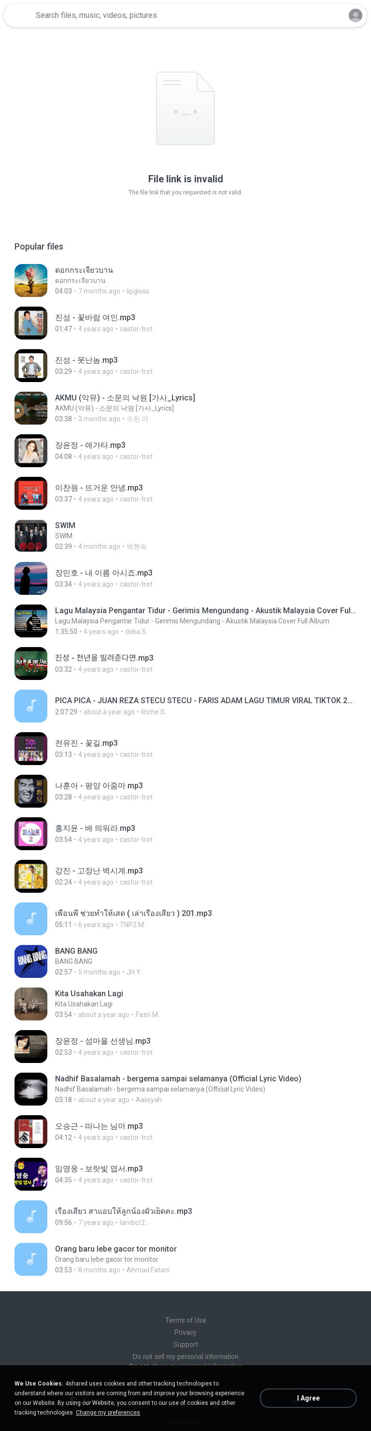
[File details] (185, 280)
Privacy (185, 1332)
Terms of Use (185, 1320)
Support (185, 1344)
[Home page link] (18, 15)
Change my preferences (108, 1412)
